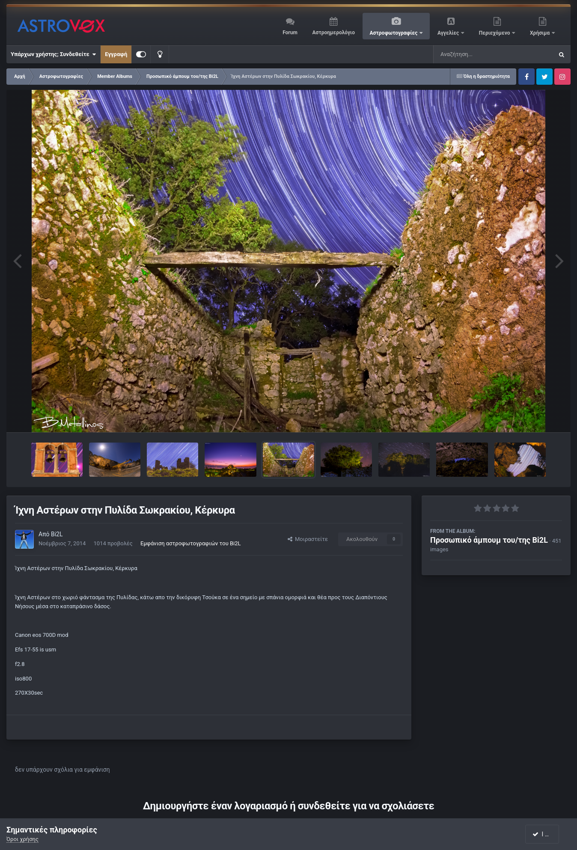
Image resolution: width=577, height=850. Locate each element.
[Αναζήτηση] (476, 54)
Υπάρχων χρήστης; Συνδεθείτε (53, 54)
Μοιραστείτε (308, 539)
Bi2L (57, 534)
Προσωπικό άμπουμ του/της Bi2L (489, 539)
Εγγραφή (116, 54)
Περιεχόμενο (495, 33)
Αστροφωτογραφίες (394, 33)
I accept (546, 834)
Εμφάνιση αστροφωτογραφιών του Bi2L (190, 543)
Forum (290, 33)
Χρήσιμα (540, 33)
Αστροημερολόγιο (333, 33)
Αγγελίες (448, 33)
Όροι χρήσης (22, 839)
